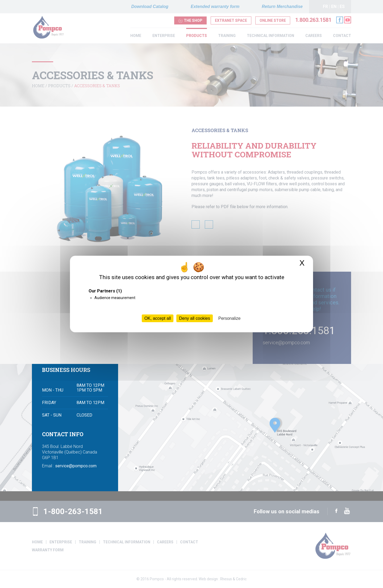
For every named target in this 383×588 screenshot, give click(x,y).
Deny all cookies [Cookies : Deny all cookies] (194, 318)
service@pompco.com (76, 475)
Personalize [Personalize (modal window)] (229, 318)
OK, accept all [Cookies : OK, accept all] (157, 318)
